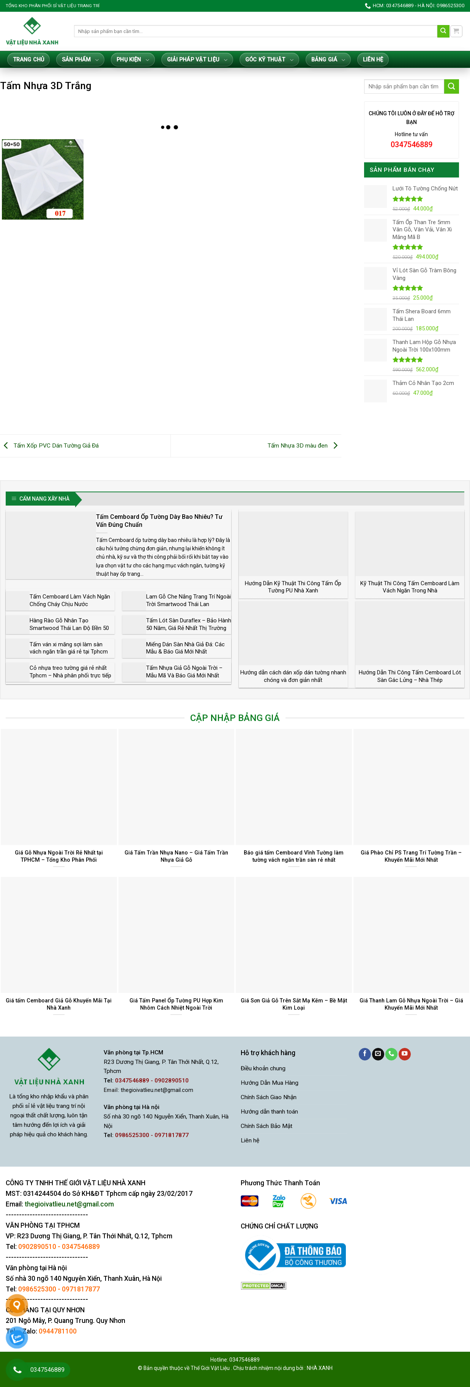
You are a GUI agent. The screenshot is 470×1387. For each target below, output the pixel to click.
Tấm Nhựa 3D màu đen (304, 445)
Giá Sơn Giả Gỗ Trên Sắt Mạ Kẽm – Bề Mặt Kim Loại (294, 1004)
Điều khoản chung (263, 1068)
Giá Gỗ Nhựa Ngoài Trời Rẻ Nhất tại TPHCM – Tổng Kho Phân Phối (59, 856)
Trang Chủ (28, 60)
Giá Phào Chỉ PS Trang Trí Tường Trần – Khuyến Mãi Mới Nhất (411, 856)
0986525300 (37, 1289)
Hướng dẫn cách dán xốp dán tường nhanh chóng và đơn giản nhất (293, 676)
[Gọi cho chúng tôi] (391, 1054)
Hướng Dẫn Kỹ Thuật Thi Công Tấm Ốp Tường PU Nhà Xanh (293, 587)
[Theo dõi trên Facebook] (365, 1054)
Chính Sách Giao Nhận (269, 1097)
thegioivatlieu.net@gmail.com (157, 1090)
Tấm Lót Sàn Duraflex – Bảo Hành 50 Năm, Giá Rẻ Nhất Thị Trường (188, 624)
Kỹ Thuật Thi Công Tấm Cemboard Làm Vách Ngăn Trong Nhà (409, 587)
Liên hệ (373, 60)
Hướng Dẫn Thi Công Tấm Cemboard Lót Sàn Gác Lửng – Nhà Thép (410, 676)
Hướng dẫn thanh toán (269, 1111)
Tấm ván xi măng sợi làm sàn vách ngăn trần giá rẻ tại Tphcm (69, 648)
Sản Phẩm (80, 60)
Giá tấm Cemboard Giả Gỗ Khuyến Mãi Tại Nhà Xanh (59, 1004)
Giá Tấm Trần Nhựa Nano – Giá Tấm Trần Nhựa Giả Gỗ (176, 856)
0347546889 (81, 1246)
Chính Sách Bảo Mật (266, 1126)
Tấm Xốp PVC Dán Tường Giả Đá (49, 445)
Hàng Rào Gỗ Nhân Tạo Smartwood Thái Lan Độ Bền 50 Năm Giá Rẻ (69, 628)
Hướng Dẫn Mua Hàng (269, 1082)
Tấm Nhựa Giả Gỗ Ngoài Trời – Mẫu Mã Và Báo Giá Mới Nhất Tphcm (184, 675)
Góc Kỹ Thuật (269, 60)
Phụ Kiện (133, 60)
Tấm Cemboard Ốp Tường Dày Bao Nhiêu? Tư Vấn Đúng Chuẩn (159, 520)
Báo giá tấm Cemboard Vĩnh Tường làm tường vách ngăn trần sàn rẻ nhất (294, 856)
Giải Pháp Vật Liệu (197, 60)
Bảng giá (328, 60)
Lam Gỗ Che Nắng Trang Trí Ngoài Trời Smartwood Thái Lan (188, 600)
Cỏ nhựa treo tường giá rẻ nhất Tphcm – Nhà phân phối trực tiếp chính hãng (70, 675)
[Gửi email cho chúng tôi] (378, 1054)
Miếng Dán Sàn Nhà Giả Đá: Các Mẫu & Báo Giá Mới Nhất (185, 648)
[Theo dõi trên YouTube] (405, 1054)
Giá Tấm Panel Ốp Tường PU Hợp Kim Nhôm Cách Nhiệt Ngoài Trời (176, 1004)
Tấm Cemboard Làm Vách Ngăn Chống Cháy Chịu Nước (70, 600)
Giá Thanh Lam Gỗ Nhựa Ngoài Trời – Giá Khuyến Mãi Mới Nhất (411, 1004)
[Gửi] (443, 31)
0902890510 (37, 1246)
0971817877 (81, 1289)
